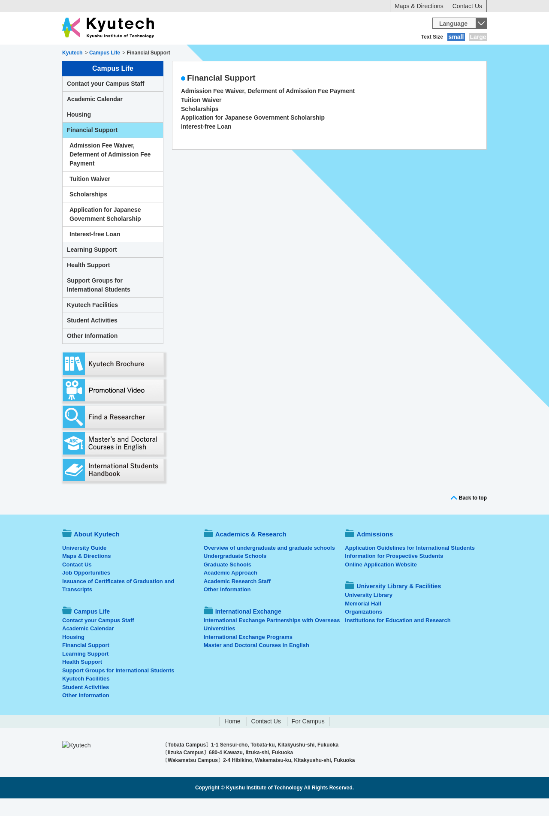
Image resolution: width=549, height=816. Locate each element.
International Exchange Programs (248, 654)
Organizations (363, 629)
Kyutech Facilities (92, 322)
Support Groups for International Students (98, 302)
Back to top (473, 515)
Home (232, 738)
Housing (79, 132)
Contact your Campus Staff (105, 101)
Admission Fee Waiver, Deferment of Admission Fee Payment (268, 108)
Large (478, 36)
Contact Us (467, 6)
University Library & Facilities (438, 53)
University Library (368, 612)
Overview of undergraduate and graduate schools (269, 565)
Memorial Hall (363, 621)
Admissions (226, 53)
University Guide (84, 565)
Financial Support (92, 147)
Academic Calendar (95, 116)
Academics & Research (162, 53)
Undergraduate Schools (235, 573)
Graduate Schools (227, 582)
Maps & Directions (419, 6)
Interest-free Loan (206, 144)
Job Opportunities (86, 590)
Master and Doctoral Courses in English (256, 662)
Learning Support (92, 267)
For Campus (308, 738)
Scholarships (199, 126)
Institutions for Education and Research (397, 638)
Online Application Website (381, 582)
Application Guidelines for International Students (410, 565)
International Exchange (348, 53)
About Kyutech (92, 53)
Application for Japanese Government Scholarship (253, 135)
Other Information (92, 353)
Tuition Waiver (201, 117)
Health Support (88, 282)
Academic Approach (230, 590)
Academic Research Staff (237, 599)
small (456, 36)
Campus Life (278, 53)
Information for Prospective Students (394, 573)
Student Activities (92, 337)
